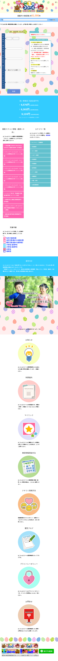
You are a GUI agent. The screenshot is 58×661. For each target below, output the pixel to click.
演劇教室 (34, 176)
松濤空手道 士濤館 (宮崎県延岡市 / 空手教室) (13, 200)
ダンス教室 (34, 151)
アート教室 (34, 172)
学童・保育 (34, 180)
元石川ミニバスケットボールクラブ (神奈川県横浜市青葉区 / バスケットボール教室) (13, 207)
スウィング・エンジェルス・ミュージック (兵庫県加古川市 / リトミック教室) (13, 154)
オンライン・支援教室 (37, 142)
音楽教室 (34, 146)
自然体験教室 (35, 184)
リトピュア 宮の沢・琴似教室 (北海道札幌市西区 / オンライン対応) (13, 194)
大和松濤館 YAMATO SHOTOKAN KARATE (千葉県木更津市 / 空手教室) (13, 146)
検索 (13, 91)
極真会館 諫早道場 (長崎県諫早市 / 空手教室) (13, 215)
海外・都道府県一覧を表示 (17, 31)
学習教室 (34, 163)
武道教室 (34, 159)
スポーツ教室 (35, 155)
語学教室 (34, 168)
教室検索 (48, 135)
